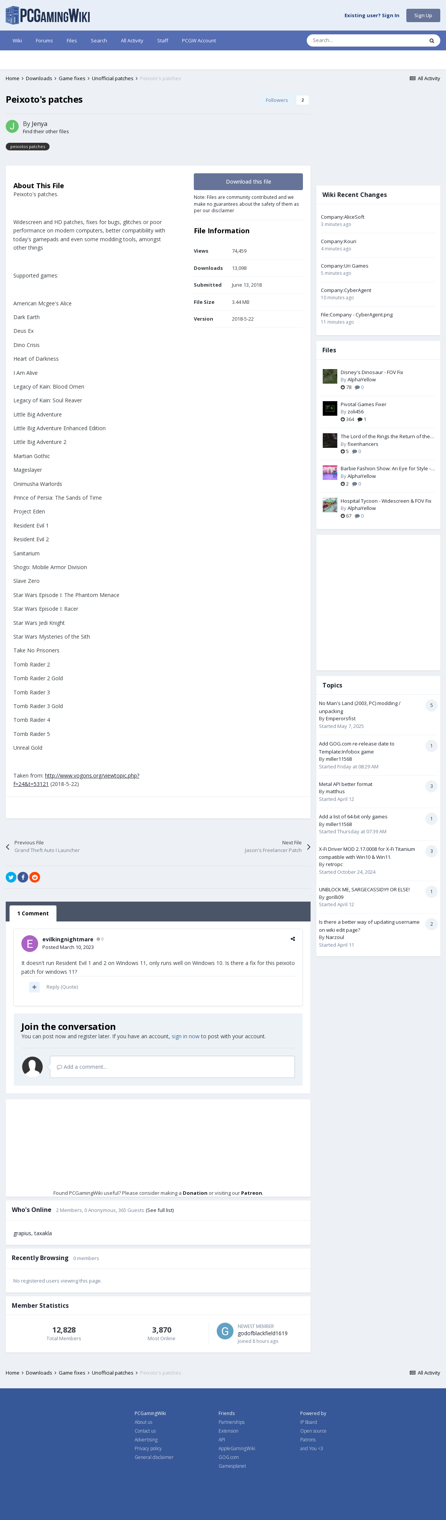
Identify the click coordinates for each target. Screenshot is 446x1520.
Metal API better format (345, 784)
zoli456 (356, 411)
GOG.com (229, 1457)
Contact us (145, 1431)
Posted (68, 947)
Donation (195, 1192)
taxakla (43, 1233)
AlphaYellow (362, 379)
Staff (162, 40)
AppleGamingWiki (237, 1448)
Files (72, 40)
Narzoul (335, 937)
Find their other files (46, 131)
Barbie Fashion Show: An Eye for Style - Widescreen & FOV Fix (386, 469)
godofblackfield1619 (263, 1333)
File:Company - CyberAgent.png (357, 314)
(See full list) (160, 1210)
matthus (335, 791)
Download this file (248, 181)
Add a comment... (82, 1066)
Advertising (146, 1439)
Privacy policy (148, 1448)
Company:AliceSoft (342, 216)
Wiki (17, 40)
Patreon (251, 1192)
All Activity (132, 40)
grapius (22, 1233)
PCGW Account (199, 40)
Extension (228, 1431)
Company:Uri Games (345, 265)
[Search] (349, 40)
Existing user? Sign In (372, 15)
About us (143, 1422)
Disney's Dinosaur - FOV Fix (372, 372)
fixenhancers (363, 444)
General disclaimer (154, 1457)
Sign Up (423, 15)
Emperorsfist (341, 718)
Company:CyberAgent (346, 290)
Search (99, 40)
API (222, 1439)
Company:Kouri (338, 241)
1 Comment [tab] (33, 913)
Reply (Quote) (62, 986)
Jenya (39, 123)
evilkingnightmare (67, 939)
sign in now (186, 1036)
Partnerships (232, 1422)
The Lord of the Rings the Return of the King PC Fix (385, 437)
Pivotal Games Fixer (363, 404)
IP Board (308, 1422)
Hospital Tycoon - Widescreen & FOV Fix (386, 500)
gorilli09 (334, 897)
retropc (334, 864)
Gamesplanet (232, 1466)
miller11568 (339, 758)
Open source (313, 1431)
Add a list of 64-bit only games (353, 816)
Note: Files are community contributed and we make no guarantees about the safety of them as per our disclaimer (246, 203)
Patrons (308, 1439)
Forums (44, 40)
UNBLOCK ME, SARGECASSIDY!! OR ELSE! (364, 889)
